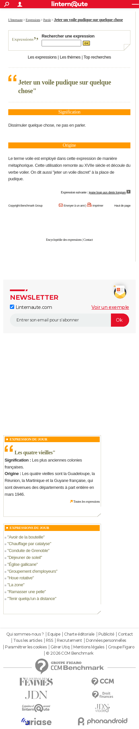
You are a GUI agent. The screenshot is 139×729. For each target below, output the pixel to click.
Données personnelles (106, 640)
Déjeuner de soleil (25, 557)
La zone (16, 584)
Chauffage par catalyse (29, 543)
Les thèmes (70, 57)
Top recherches (97, 57)
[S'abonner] (69, 320)
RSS (49, 640)
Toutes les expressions (86, 501)
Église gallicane (22, 564)
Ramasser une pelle (26, 591)
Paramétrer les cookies (26, 647)
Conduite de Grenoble (28, 550)
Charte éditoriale (79, 634)
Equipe (54, 634)
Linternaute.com (31, 307)
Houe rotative (20, 577)
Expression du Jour (28, 439)
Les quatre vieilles (33, 452)
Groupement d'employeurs (32, 571)
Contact (88, 239)
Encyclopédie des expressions (64, 239)
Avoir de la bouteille (26, 537)
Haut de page (122, 205)
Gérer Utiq (60, 647)
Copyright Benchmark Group (25, 205)
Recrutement (69, 640)
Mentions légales (88, 647)
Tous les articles (27, 640)
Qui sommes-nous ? (25, 634)
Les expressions (42, 57)
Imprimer (97, 205)
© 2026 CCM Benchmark (69, 653)
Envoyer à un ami (74, 205)
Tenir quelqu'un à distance (32, 598)
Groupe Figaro (121, 647)
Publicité (106, 634)
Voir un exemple (110, 307)
